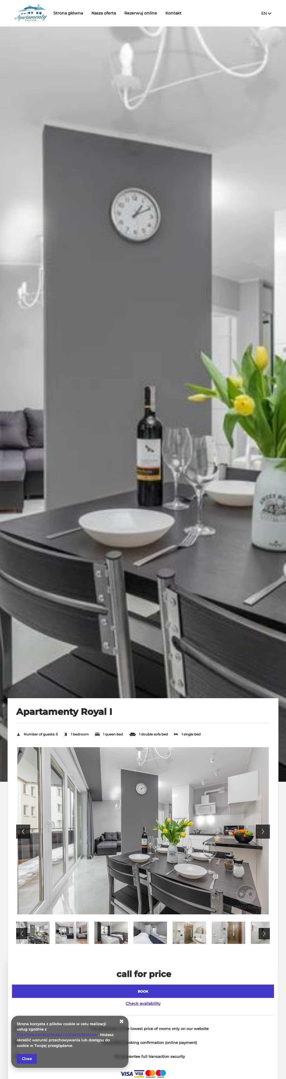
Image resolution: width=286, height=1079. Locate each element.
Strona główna (72, 13)
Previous (23, 832)
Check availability (143, 1003)
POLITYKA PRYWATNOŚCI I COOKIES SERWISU (60, 1034)
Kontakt (178, 13)
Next (263, 832)
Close (27, 1058)
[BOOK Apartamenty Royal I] (143, 991)
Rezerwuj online (145, 13)
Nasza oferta (108, 13)
